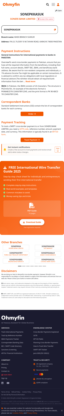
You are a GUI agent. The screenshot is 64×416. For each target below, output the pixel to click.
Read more (30, 81)
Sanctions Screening (8, 350)
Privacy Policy (32, 413)
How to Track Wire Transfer (43, 346)
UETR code (23, 129)
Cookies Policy (18, 413)
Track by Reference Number (11, 335)
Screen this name (45, 19)
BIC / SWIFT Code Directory (11, 346)
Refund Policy (16, 392)
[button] (58, 5)
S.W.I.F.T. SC (40, 401)
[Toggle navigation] (53, 4)
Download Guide (32, 222)
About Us (4, 364)
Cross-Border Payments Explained (46, 332)
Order (32, 114)
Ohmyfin (11, 4)
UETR (35, 335)
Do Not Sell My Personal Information (13, 395)
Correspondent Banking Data (12, 342)
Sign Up (4, 378)
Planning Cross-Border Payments (45, 342)
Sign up (57, 149)
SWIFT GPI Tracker (40, 350)
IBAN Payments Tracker (10, 339)
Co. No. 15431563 (42, 366)
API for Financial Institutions (11, 353)
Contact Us (5, 371)
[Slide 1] (19, 266)
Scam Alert (6, 375)
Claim (58, 10)
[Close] (62, 410)
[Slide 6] (40, 266)
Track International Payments (12, 332)
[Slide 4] (32, 266)
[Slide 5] (36, 266)
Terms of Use (5, 392)
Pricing (3, 367)
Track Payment (32, 140)
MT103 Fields (38, 339)
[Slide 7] (44, 266)
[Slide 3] (28, 266)
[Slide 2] (24, 266)
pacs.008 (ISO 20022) (41, 353)
